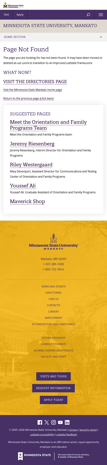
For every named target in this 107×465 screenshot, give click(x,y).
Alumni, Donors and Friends (53, 350)
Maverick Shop (27, 201)
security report (88, 429)
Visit (6, 14)
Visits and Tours (53, 376)
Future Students (53, 337)
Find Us (54, 299)
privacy (73, 429)
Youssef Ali (23, 186)
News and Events (54, 286)
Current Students (53, 344)
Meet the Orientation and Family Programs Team (48, 125)
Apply (20, 14)
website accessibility (42, 434)
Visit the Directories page (35, 81)
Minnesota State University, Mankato (50, 25)
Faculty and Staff (53, 356)
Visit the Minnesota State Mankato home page (32, 89)
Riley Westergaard (31, 165)
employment (53, 317)
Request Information (53, 388)
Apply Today (53, 399)
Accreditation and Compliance (53, 324)
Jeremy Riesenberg (32, 144)
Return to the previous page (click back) (28, 98)
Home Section (53, 37)
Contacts (53, 305)
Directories (54, 292)
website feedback (66, 434)
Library (53, 311)
